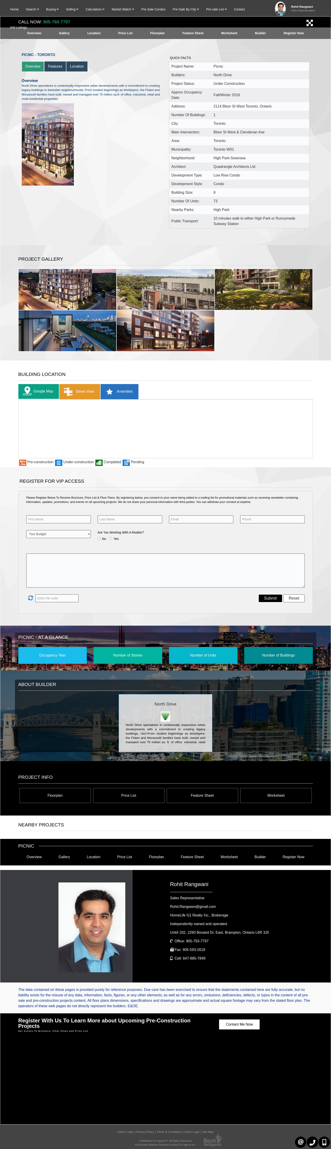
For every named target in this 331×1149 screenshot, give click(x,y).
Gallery (64, 857)
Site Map (208, 1132)
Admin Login (125, 1132)
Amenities (118, 391)
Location (77, 66)
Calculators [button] (95, 9)
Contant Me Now (239, 1024)
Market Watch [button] (123, 9)
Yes (116, 539)
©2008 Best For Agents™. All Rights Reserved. (165, 1140)
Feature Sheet (202, 795)
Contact (239, 9)
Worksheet (276, 795)
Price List (128, 795)
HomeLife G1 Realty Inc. (199, 915)
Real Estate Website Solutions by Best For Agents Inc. (165, 1144)
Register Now (293, 857)
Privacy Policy (145, 1132)
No (104, 539)
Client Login (192, 1132)
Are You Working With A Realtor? (121, 532)
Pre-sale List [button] (216, 9)
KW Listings (18, 27)
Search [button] (32, 9)
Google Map (37, 391)
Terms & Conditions (169, 1132)
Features (55, 66)
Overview (33, 66)
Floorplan (55, 795)
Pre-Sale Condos (153, 9)
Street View (78, 391)
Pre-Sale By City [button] (186, 9)
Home (14, 9)
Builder (260, 857)
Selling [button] (72, 9)
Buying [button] (52, 9)
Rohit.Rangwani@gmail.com (193, 907)
